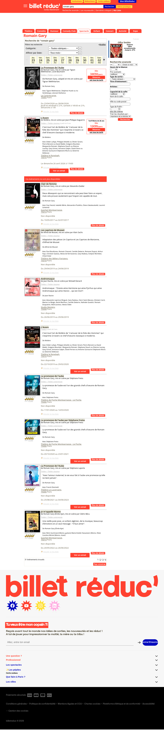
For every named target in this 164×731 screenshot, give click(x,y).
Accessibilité (148, 704)
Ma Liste (117, 10)
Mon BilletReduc (127, 1)
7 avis (30, 209)
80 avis (30, 95)
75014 (44, 212)
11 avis (30, 256)
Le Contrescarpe (48, 95)
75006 (44, 402)
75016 (44, 157)
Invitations (77, 1)
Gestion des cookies (18, 711)
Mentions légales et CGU (70, 704)
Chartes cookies (92, 704)
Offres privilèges (124, 6)
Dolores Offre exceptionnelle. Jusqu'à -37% (130, 47)
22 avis (30, 401)
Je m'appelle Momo (51, 511)
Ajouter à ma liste (51, 111)
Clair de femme (49, 183)
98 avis (30, 491)
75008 (44, 309)
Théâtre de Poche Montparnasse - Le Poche (61, 400)
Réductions (90, 1)
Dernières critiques (103, 10)
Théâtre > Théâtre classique (50, 123)
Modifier (102, 45)
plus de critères (116, 111)
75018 (44, 260)
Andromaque (48, 278)
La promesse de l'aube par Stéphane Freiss (63, 420)
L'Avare (45, 117)
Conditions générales (16, 704)
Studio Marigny (48, 307)
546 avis (31, 142)
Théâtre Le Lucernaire (51, 489)
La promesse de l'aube (52, 375)
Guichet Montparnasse (51, 210)
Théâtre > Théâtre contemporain (52, 75)
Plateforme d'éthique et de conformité (121, 704)
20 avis (30, 538)
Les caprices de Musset (53, 230)
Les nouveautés (87, 10)
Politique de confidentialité (42, 704)
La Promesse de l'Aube (52, 67)
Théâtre (44, 329)
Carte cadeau (104, 1)
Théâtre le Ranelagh (50, 155)
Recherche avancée (71, 10)
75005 (44, 97)
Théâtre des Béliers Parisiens (54, 258)
